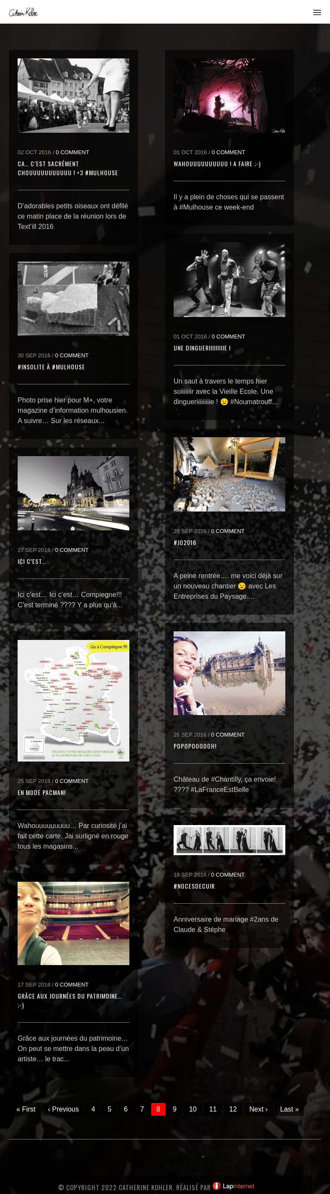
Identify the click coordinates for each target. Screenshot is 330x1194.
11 (213, 1109)
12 (233, 1109)
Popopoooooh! (195, 745)
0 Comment (72, 152)
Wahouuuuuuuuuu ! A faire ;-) (217, 163)
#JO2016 (185, 542)
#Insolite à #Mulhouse (51, 366)
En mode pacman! (42, 792)
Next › (258, 1109)
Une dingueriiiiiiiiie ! (202, 347)
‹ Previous (63, 1109)
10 (193, 1109)
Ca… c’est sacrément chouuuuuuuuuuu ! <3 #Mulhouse (68, 168)
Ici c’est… (32, 561)
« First (25, 1109)
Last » (289, 1109)
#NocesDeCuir (194, 885)
